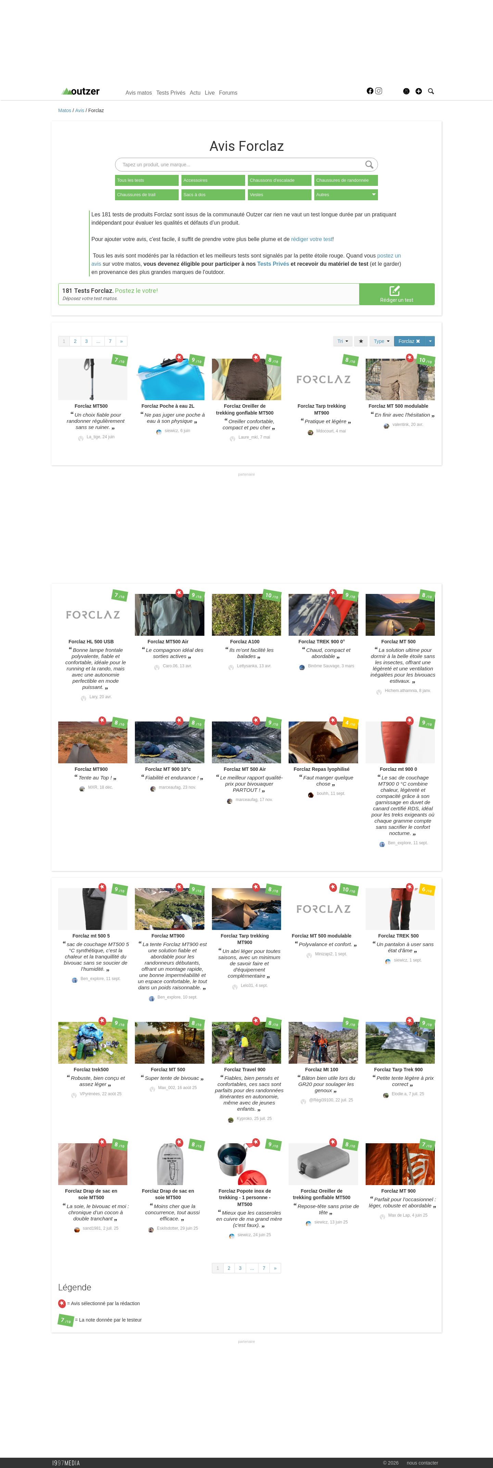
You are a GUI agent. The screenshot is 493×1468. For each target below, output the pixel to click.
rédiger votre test (311, 239)
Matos (65, 110)
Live (210, 93)
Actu (195, 93)
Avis (80, 110)
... (98, 341)
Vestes (256, 194)
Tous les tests (130, 180)
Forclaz (96, 110)
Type (382, 341)
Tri (343, 341)
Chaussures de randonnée (342, 180)
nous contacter (422, 1463)
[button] (418, 91)
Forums (228, 93)
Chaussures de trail (136, 194)
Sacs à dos (194, 194)
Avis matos (139, 93)
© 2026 (391, 1463)
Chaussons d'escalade (272, 180)
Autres (346, 194)
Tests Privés (170, 93)
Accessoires (195, 180)
